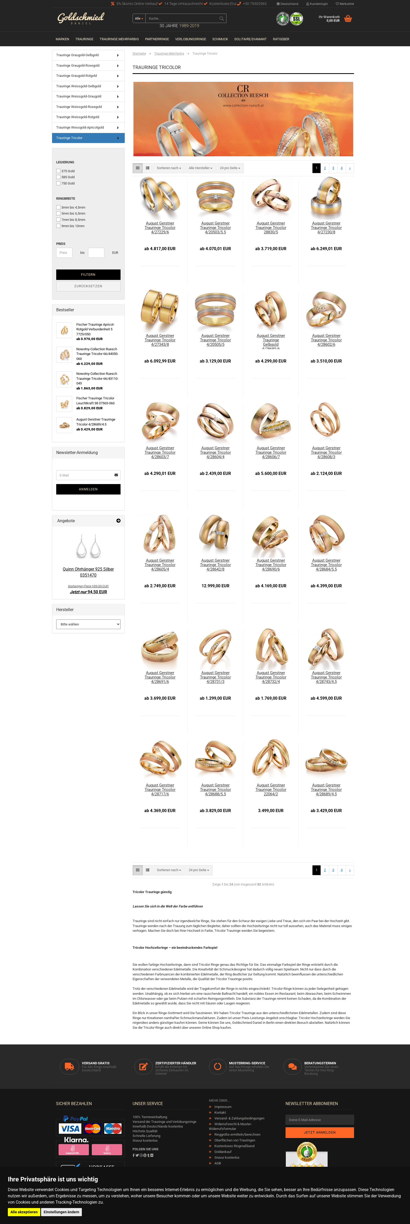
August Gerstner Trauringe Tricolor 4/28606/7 (270, 452)
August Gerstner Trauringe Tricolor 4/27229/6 (160, 227)
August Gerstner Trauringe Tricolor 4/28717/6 (160, 789)
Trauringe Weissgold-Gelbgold (78, 86)
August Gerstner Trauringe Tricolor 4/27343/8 (160, 340)
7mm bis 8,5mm (70, 219)
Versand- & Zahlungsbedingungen (239, 1118)
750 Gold (65, 183)
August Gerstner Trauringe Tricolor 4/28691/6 (160, 677)
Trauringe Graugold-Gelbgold (77, 55)
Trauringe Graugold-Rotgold (76, 76)
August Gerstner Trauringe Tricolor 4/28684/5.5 (326, 565)
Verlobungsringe (190, 39)
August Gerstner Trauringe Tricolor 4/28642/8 (215, 565)
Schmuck (220, 39)
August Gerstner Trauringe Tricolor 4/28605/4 (160, 565)
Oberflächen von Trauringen (234, 1140)
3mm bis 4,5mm (70, 207)
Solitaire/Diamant (250, 39)
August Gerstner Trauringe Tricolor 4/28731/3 (215, 677)
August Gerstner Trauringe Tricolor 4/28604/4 (215, 452)
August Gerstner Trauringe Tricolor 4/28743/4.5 (326, 677)
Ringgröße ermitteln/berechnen (237, 1134)
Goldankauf (223, 1152)
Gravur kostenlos (227, 1157)
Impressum (222, 1107)
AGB (217, 1163)
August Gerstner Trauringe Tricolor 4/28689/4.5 (326, 789)
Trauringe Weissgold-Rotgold (77, 117)
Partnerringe (157, 39)
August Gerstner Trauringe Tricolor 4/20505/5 (215, 340)
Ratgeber (281, 39)
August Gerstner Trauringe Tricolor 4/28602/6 (326, 340)
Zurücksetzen (88, 286)
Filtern (88, 275)
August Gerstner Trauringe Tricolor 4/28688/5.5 (215, 789)
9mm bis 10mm (70, 226)
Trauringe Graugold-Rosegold (77, 65)
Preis (60, 244)
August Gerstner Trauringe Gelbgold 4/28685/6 (271, 341)
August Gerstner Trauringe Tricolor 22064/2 (270, 789)
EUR (114, 253)
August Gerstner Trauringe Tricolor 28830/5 (270, 227)
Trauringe (84, 39)
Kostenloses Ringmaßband (234, 1146)
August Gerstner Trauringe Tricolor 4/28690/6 (270, 565)
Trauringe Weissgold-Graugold (78, 96)
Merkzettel (345, 4)
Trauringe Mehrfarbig (119, 39)
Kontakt (220, 1112)
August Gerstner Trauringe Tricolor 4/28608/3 (326, 452)
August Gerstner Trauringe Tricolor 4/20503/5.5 (215, 227)
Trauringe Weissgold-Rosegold (79, 107)
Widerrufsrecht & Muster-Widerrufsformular (230, 1126)
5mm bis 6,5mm (70, 213)
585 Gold (65, 177)
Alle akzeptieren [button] (24, 1212)
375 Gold (65, 171)
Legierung (65, 162)
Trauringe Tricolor (69, 138)
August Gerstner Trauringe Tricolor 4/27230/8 (326, 227)
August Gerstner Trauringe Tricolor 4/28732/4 (270, 677)
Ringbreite (65, 198)
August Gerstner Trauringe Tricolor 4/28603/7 (160, 452)
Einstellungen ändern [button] (61, 1212)
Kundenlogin (317, 4)
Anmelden (88, 489)
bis (82, 253)
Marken (62, 39)
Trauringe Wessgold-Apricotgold (80, 127)
